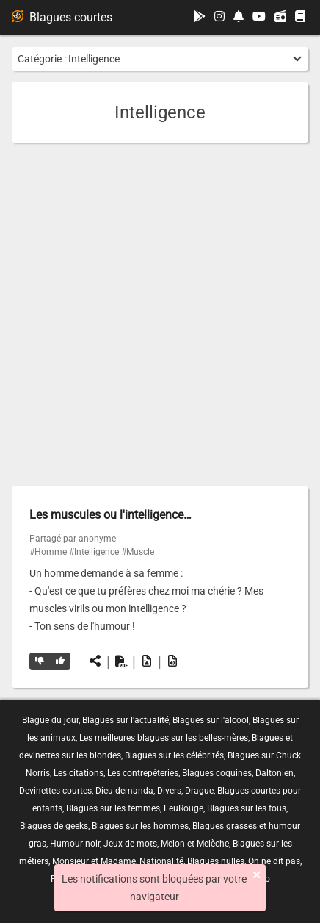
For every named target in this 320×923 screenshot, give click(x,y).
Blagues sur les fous (246, 808)
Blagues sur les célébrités (174, 755)
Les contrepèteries (142, 773)
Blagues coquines (217, 773)
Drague (199, 791)
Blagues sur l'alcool (210, 720)
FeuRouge (183, 808)
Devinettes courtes (55, 791)
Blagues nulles (215, 861)
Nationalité (161, 861)
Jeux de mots (130, 843)
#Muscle (137, 552)
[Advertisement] (160, 314)
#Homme (48, 552)
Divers (169, 791)
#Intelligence (94, 552)
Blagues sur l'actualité (125, 720)
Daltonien (274, 773)
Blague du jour (50, 720)
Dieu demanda (124, 791)
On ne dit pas (274, 861)
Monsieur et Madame (94, 861)
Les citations (78, 773)
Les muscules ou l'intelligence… (110, 515)
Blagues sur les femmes (113, 808)
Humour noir (75, 843)
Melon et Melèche (195, 843)
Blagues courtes (62, 17)
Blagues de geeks (54, 826)
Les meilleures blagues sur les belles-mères (163, 738)
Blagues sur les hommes (140, 826)
